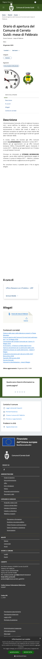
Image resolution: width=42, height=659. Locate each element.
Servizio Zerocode (8, 360)
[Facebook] (4, 469)
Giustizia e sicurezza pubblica (15, 522)
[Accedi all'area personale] (35, 2)
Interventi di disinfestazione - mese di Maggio (16, 362)
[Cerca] (38, 8)
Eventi (6, 557)
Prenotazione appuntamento (12, 612)
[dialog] (21, 648)
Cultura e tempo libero (10, 505)
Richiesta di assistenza (10, 620)
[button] (21, 656)
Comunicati (7, 544)
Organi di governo (9, 478)
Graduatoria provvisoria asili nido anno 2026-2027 (18, 354)
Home (4, 15)
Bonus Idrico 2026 (8, 356)
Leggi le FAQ (7, 617)
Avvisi (16, 15)
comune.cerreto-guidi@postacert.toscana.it (17, 575)
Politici (6, 489)
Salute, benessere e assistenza (16, 528)
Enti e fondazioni (9, 486)
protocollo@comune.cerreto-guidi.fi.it (12, 579)
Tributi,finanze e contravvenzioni (16, 525)
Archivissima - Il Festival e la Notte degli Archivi (17, 346)
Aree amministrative (10, 480)
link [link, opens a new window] (38, 648)
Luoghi (6, 554)
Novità (10, 15)
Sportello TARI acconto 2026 (11, 358)
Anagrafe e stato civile (10, 503)
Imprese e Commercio (10, 508)
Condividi (7, 51)
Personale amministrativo (11, 491)
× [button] (40, 638)
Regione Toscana (7, 2)
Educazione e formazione (14, 519)
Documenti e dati (9, 494)
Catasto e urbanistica (10, 511)
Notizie (6, 541)
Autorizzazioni (11, 530)
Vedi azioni (16, 51)
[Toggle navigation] (3, 7)
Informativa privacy (9, 631)
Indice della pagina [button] (11, 95)
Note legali (7, 634)
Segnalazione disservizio (11, 614)
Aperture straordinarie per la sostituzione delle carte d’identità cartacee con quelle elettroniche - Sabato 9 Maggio (18, 350)
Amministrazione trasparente (12, 628)
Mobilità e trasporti (9, 514)
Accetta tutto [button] (14, 652)
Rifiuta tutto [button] (28, 652)
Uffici (5, 483)
